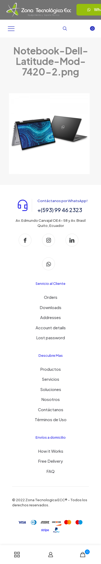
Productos (50, 369)
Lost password (50, 337)
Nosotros (50, 399)
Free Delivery (50, 460)
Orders (50, 297)
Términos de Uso (51, 419)
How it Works (50, 451)
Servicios (50, 379)
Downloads (50, 307)
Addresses (50, 317)
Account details (51, 327)
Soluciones (50, 389)
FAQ (50, 471)
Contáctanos (50, 409)
